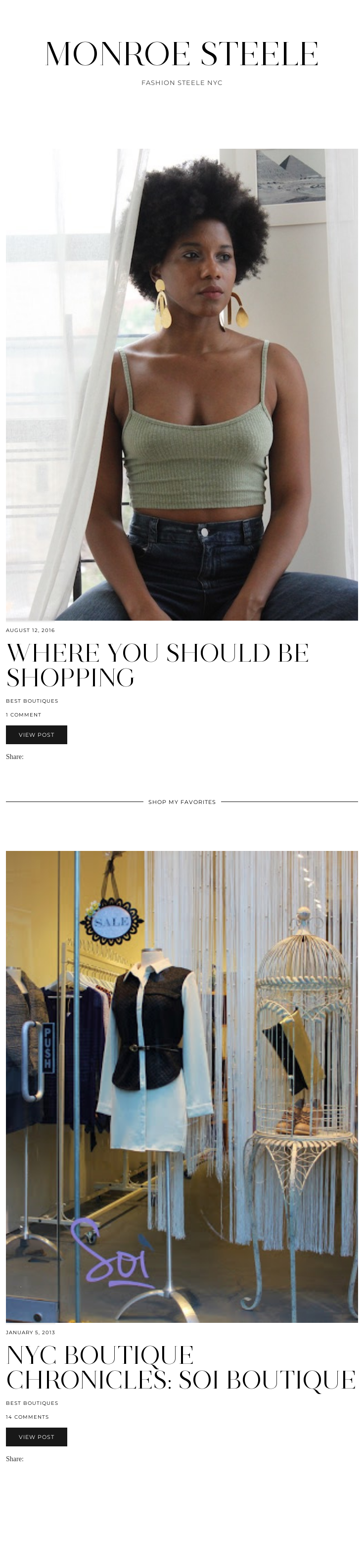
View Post (36, 734)
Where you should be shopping (158, 665)
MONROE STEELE (182, 54)
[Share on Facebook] (32, 757)
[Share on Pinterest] (42, 757)
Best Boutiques (32, 701)
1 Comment (24, 715)
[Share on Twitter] (37, 757)
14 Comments (27, 1417)
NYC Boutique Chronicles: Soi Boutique (181, 1367)
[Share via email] (27, 757)
